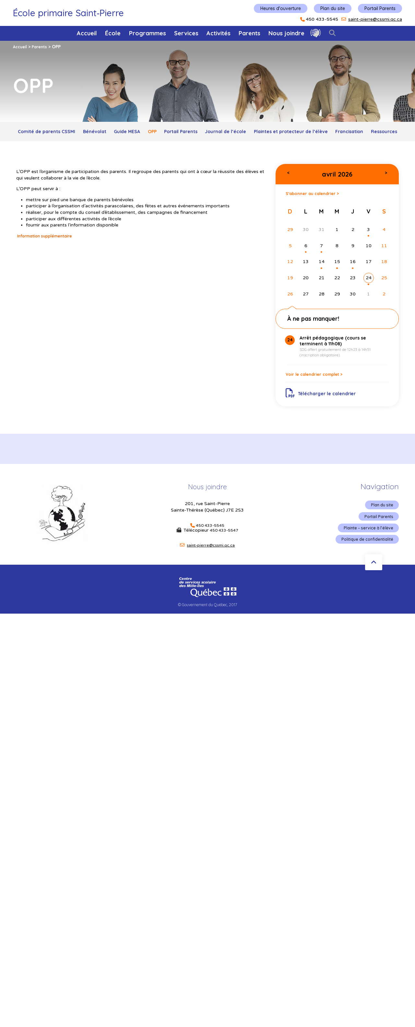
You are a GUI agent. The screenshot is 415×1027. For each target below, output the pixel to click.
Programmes (147, 33)
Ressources (229, 147)
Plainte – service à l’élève (365, 556)
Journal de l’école (275, 133)
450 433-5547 (224, 557)
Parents (249, 33)
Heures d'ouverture (280, 8)
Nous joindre (286, 33)
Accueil (87, 33)
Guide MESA (152, 133)
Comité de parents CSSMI (55, 133)
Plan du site (332, 8)
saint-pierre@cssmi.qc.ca (375, 19)
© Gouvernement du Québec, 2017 (207, 633)
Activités (219, 33)
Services (186, 33)
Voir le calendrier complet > (322, 397)
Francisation (186, 147)
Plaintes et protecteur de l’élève (351, 133)
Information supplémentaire (49, 253)
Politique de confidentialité (364, 568)
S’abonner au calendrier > (319, 212)
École (113, 33)
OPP (184, 133)
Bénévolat (112, 133)
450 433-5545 (322, 19)
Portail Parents (380, 8)
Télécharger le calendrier (325, 417)
